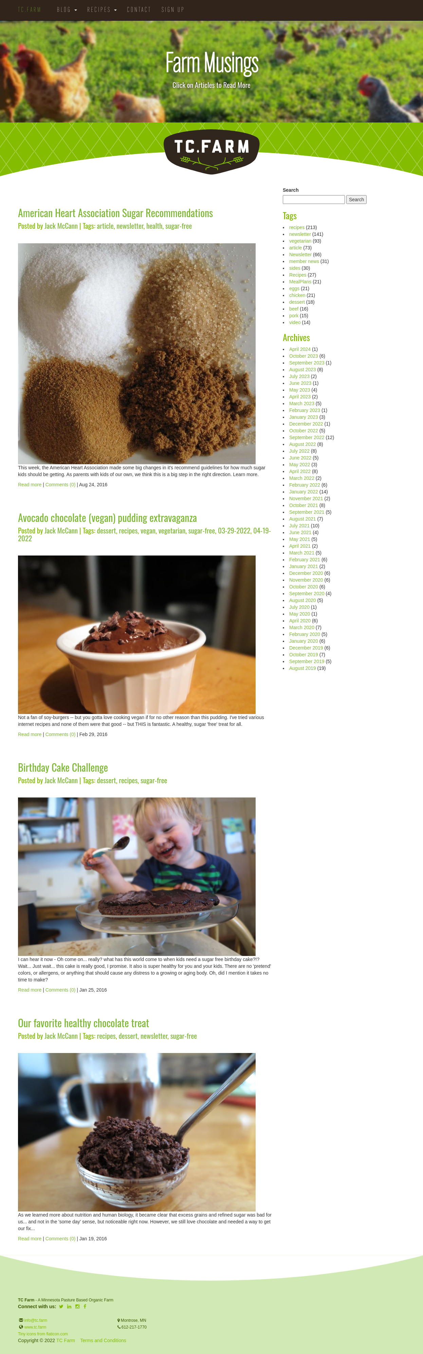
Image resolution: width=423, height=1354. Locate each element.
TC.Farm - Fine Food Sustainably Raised (211, 152)
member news (304, 261)
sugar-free (178, 225)
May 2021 (299, 539)
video (294, 322)
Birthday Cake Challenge (63, 767)
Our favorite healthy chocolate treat (83, 1022)
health (154, 225)
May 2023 (299, 390)
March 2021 (301, 553)
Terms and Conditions (103, 1340)
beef (293, 309)
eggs (294, 288)
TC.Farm (30, 10)
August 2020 (302, 600)
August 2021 (302, 519)
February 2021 (304, 559)
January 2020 (303, 641)
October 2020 (303, 586)
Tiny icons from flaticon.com (43, 1334)
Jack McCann (61, 225)
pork (293, 315)
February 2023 (304, 410)
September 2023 (307, 362)
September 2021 (307, 512)
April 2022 (300, 471)
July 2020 (299, 607)
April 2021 (300, 546)
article (105, 225)
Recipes (102, 10)
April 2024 (300, 349)
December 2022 (306, 424)
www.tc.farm (35, 1327)
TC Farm (65, 1340)
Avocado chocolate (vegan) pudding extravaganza (107, 517)
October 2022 (303, 430)
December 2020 (306, 573)
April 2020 (300, 620)
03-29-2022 (234, 530)
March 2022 (301, 478)
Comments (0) (60, 484)
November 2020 (306, 580)
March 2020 (301, 627)
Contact (139, 10)
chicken (297, 295)
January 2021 (303, 566)
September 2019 (307, 661)
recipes (128, 530)
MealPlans (300, 281)
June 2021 (300, 532)
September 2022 (307, 437)
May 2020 (299, 614)
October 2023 (303, 356)
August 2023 (302, 369)
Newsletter (300, 254)
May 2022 (299, 464)
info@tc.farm (35, 1320)
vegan (148, 530)
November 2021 (306, 498)
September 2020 (307, 593)
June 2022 (300, 457)
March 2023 (301, 403)
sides (294, 268)
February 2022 (304, 485)
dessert (106, 530)
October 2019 (303, 654)
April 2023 (300, 396)
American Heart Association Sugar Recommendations (115, 212)
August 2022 (302, 444)
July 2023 (299, 376)
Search (291, 190)
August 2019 (302, 668)
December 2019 (306, 648)
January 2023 (303, 417)
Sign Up (173, 10)
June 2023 (300, 383)
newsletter (129, 225)
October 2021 (303, 505)
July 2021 (299, 525)
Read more (29, 484)
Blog (67, 10)
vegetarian (172, 530)
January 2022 (303, 491)
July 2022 (299, 451)
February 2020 (304, 634)
